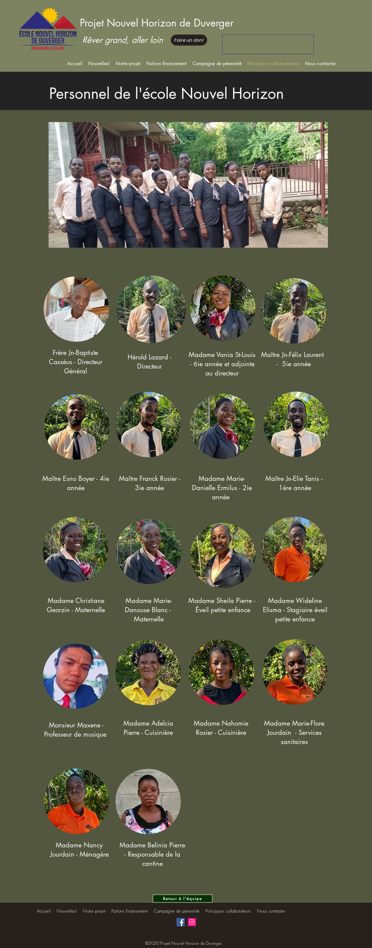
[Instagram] (192, 922)
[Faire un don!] (189, 40)
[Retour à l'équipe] (183, 898)
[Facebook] (180, 922)
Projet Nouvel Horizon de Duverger (156, 22)
